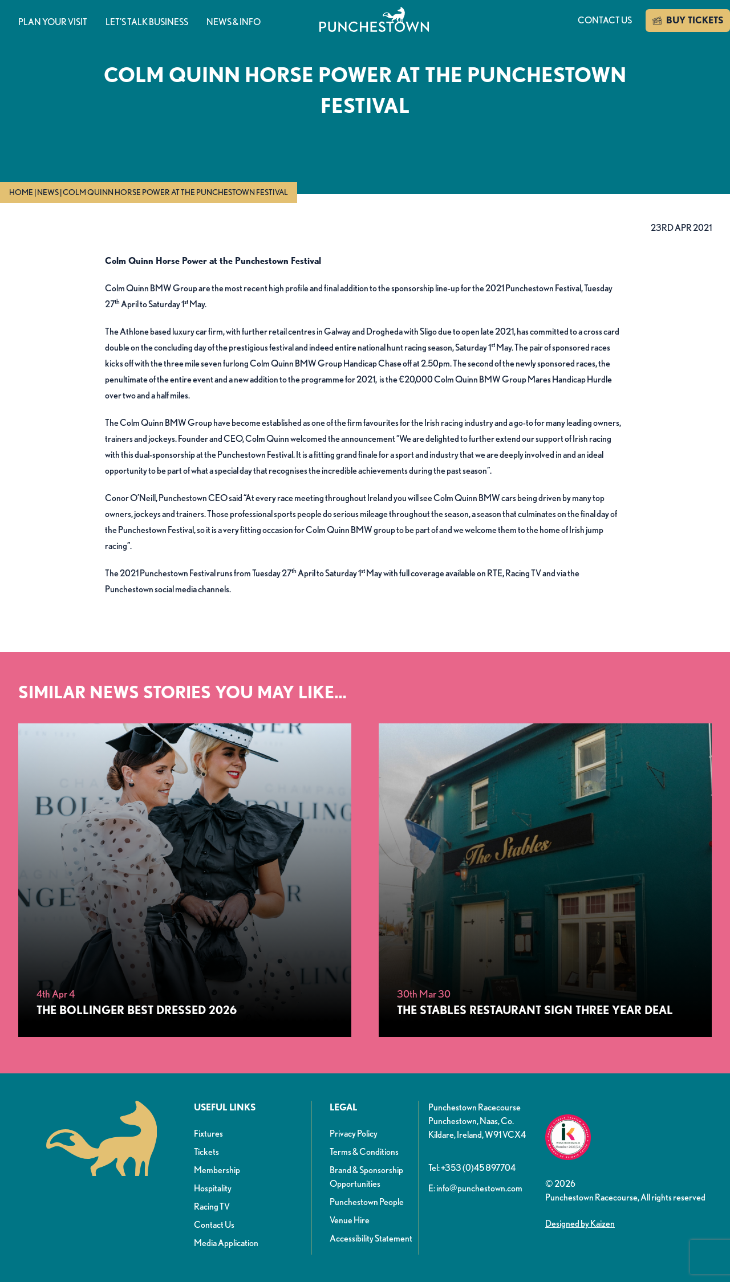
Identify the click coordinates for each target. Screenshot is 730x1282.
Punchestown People (367, 1201)
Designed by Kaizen (580, 1223)
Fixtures (208, 1133)
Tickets (206, 1151)
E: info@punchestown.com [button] (475, 1188)
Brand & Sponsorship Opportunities (366, 1177)
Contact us (605, 20)
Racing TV (212, 1206)
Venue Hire (350, 1220)
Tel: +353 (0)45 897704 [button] (472, 1167)
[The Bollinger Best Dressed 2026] (184, 880)
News (48, 192)
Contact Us (214, 1224)
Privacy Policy (354, 1133)
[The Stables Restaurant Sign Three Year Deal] (545, 880)
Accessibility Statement (371, 1238)
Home (21, 192)
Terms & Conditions (364, 1151)
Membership (217, 1170)
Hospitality (213, 1188)
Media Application (226, 1243)
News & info (233, 22)
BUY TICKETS (687, 20)
